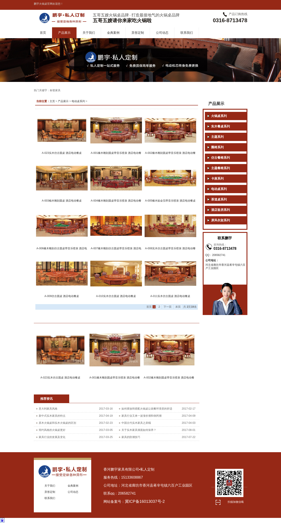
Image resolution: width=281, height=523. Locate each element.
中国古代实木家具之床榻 (136, 422)
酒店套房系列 (220, 210)
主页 (52, 101)
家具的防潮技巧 (130, 437)
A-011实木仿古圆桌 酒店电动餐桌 (170, 296)
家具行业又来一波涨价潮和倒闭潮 (141, 415)
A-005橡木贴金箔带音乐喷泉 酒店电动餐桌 (170, 200)
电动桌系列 (78, 101)
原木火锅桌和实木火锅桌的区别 (57, 422)
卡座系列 (217, 178)
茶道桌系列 (219, 199)
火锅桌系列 (219, 116)
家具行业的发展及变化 (52, 437)
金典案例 (113, 32)
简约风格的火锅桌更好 (52, 430)
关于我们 (89, 32)
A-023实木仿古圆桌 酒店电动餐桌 (62, 153)
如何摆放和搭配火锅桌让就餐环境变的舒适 (146, 408)
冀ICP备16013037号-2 (145, 501)
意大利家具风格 (48, 408)
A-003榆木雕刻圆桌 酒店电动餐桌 (62, 200)
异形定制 (137, 32)
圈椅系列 (217, 147)
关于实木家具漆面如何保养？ (138, 430)
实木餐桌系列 (220, 126)
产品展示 (64, 32)
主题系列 (217, 137)
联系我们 (186, 32)
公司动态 (162, 32)
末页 (178, 306)
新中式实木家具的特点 (52, 415)
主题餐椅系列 (220, 168)
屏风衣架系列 (220, 220)
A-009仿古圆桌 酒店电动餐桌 (61, 296)
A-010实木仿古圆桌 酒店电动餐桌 (116, 296)
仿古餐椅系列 (220, 157)
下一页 (168, 306)
